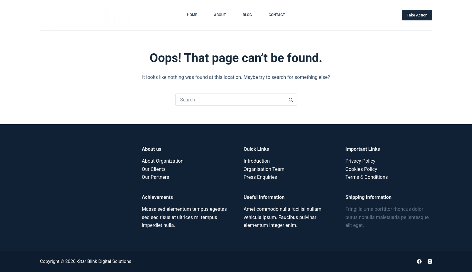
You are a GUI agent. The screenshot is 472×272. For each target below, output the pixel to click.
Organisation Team (264, 169)
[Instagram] (430, 261)
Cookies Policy (361, 169)
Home (192, 15)
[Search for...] (230, 100)
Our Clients (154, 169)
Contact (277, 15)
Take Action (417, 15)
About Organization (163, 161)
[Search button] (291, 100)
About (220, 15)
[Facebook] (419, 261)
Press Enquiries (260, 177)
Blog (247, 15)
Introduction (257, 161)
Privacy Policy (361, 161)
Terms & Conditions (367, 177)
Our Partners (155, 177)
